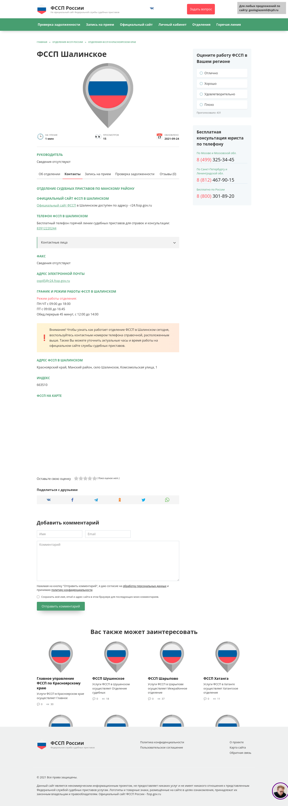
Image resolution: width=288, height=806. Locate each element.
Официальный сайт (136, 24)
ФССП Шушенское (108, 678)
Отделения (201, 24)
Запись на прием (100, 24)
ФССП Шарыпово (163, 678)
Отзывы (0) (168, 174)
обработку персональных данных (144, 586)
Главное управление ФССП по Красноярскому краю (59, 683)
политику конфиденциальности (71, 590)
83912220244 (47, 228)
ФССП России (67, 7)
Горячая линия (228, 24)
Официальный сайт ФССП (56, 205)
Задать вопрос (201, 9)
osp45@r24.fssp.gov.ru (53, 281)
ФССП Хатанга (216, 678)
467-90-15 (215, 180)
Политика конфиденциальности (162, 742)
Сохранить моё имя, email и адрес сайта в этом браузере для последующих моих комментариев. (100, 597)
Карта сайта (238, 747)
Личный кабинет (173, 24)
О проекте (237, 742)
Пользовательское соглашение (161, 747)
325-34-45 (215, 159)
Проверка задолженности (59, 24)
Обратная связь (240, 753)
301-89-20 (215, 196)
